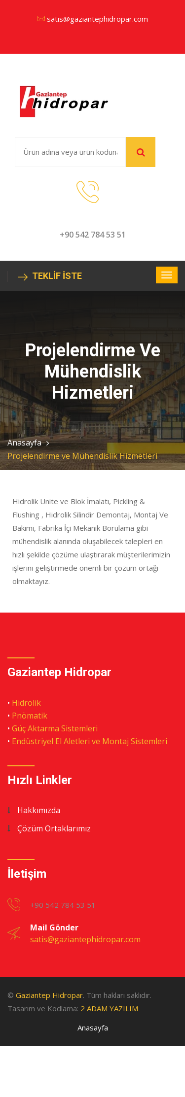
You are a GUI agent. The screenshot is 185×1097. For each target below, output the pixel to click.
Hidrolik (26, 702)
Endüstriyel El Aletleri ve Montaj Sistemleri (89, 741)
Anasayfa (24, 442)
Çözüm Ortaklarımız (54, 828)
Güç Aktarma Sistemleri (55, 728)
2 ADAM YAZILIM (109, 1008)
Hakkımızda (38, 810)
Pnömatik (29, 715)
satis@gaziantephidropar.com (97, 19)
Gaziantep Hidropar (49, 995)
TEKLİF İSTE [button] (50, 276)
